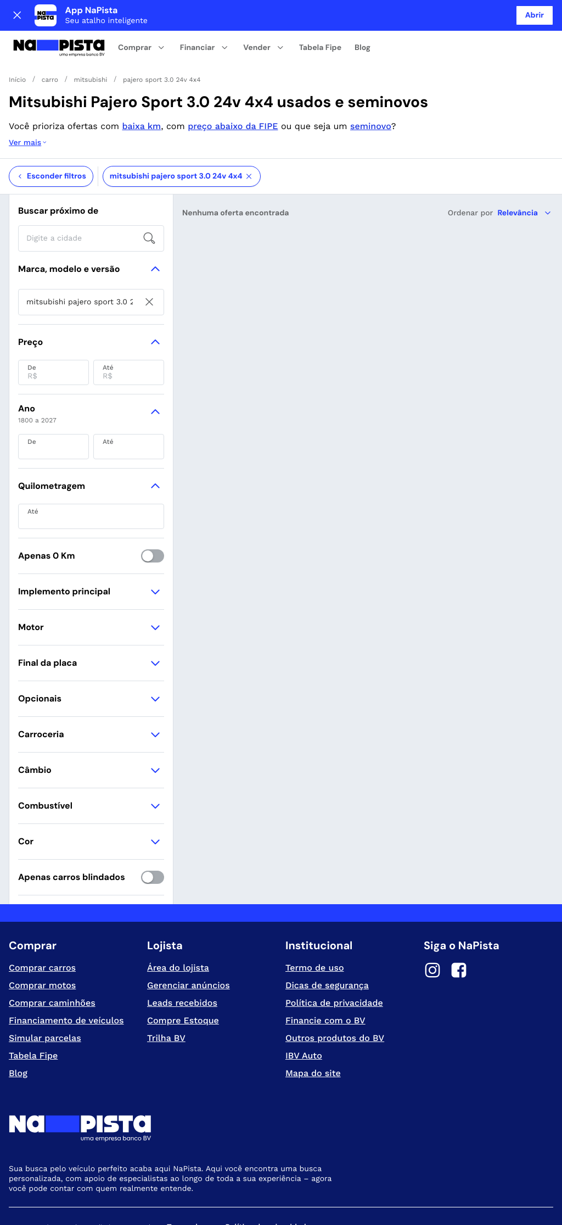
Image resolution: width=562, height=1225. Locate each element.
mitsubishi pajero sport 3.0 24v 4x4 (182, 132)
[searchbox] (91, 194)
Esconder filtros (51, 132)
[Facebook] (459, 927)
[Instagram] (432, 927)
